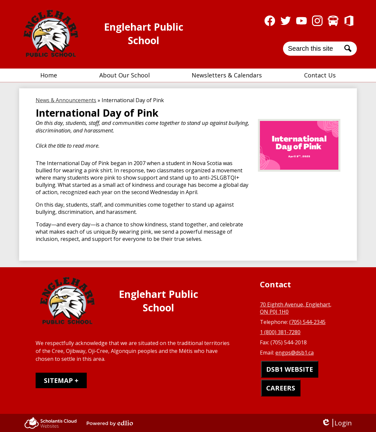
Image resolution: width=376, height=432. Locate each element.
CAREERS (280, 388)
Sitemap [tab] (58, 380)
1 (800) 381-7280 (280, 332)
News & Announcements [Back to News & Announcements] (66, 100)
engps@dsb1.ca (294, 352)
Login (336, 423)
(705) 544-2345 (307, 322)
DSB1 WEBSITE (289, 369)
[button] (124, 75)
